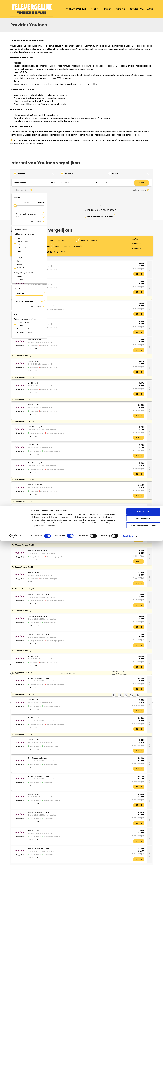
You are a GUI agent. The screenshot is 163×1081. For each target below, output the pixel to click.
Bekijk (139, 405)
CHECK (141, 182)
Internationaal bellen (76, 9)
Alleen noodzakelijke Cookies (143, 1066)
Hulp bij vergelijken (23, 190)
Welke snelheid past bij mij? (29, 215)
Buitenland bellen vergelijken (72, 1041)
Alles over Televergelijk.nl (20, 1041)
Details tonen (128, 1076)
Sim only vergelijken (69, 1045)
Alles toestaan (143, 1052)
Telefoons (120, 9)
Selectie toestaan (143, 1059)
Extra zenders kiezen (29, 301)
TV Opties (29, 293)
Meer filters (37, 221)
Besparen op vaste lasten (141, 9)
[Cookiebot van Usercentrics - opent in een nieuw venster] (15, 1076)
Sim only (94, 9)
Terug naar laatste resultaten (100, 216)
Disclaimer (14, 1045)
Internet (107, 9)
